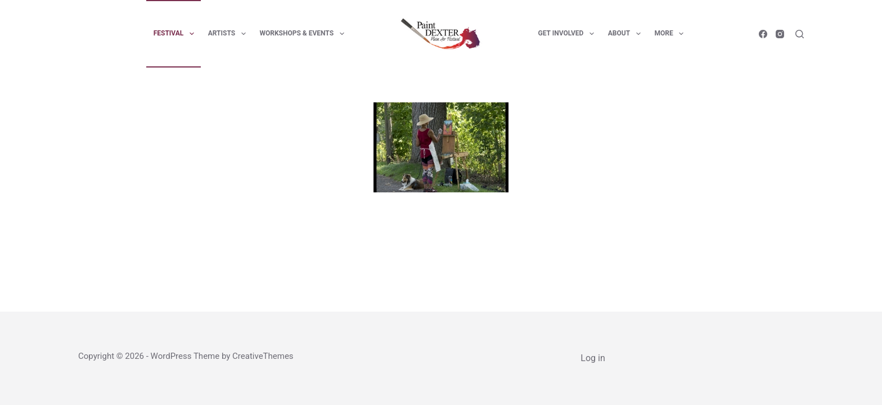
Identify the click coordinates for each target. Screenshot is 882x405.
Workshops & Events (304, 33)
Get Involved (568, 33)
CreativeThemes (263, 356)
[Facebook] (763, 34)
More (671, 33)
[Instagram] (780, 34)
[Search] (799, 34)
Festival (176, 33)
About (626, 33)
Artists (229, 33)
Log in (592, 358)
